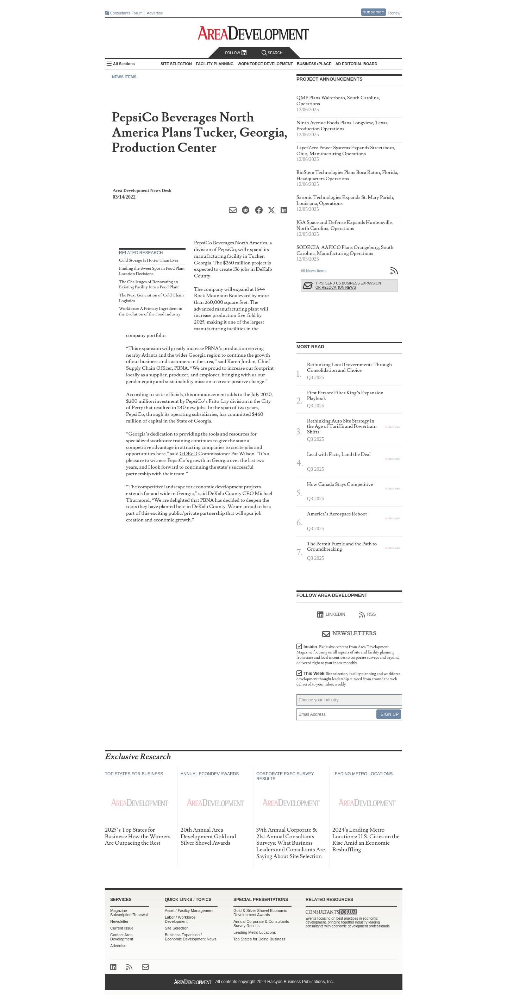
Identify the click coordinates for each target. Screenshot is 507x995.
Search (272, 53)
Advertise (155, 13)
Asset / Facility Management (189, 910)
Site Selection (176, 928)
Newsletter (119, 921)
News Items (124, 77)
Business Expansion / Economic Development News (191, 937)
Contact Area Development (121, 937)
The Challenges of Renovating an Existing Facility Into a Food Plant (149, 284)
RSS (367, 615)
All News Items (313, 271)
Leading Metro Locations (254, 932)
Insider (348, 654)
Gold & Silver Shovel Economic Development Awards (260, 912)
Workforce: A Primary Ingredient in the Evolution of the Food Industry (150, 311)
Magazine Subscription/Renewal (129, 912)
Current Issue (121, 928)
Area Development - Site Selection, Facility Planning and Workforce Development (253, 33)
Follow (235, 53)
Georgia (202, 262)
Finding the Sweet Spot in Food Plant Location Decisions (152, 271)
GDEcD (188, 453)
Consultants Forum (126, 13)
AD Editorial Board (356, 64)
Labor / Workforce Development (180, 919)
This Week (348, 679)
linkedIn (331, 615)
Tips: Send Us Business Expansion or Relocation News (348, 285)
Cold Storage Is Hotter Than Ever (148, 260)
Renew (394, 13)
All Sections (124, 64)
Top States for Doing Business (259, 939)
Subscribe (373, 12)
